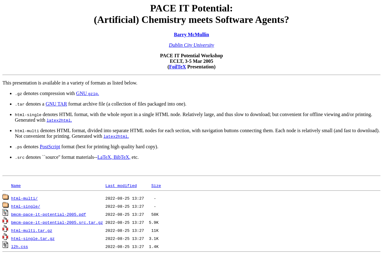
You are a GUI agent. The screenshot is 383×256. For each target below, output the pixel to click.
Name (16, 185)
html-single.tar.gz (33, 238)
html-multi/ (24, 198)
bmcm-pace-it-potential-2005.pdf (48, 214)
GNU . (87, 93)
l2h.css (19, 246)
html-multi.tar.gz (31, 230)
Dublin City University (191, 45)
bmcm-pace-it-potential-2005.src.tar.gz (57, 222)
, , (113, 157)
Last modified (121, 185)
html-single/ (25, 206)
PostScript (50, 146)
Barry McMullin (191, 34)
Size (156, 185)
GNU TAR (56, 103)
